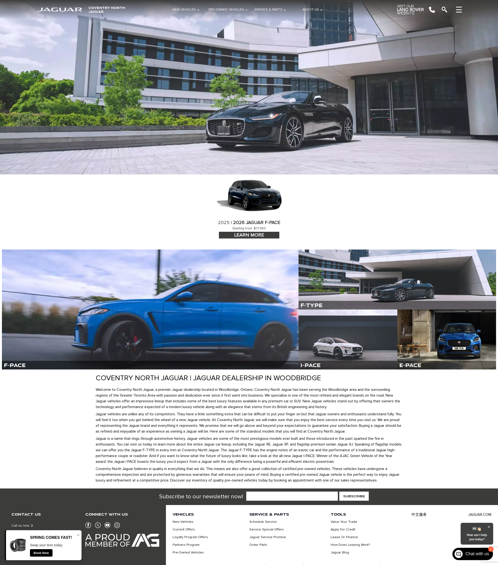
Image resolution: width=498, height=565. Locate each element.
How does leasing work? (350, 545)
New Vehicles (184, 9)
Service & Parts (268, 9)
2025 (223, 222)
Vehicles (183, 514)
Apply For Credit (343, 529)
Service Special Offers (266, 529)
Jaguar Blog (340, 552)
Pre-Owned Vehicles (226, 9)
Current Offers (184, 529)
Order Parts (258, 545)
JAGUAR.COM (479, 515)
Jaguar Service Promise (267, 537)
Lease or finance (344, 537)
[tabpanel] (249, 206)
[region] (249, 87)
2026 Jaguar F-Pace (256, 222)
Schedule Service (263, 521)
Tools (338, 514)
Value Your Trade (344, 521)
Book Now (41, 553)
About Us (310, 9)
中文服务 (419, 515)
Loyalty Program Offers (190, 537)
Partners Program (186, 545)
